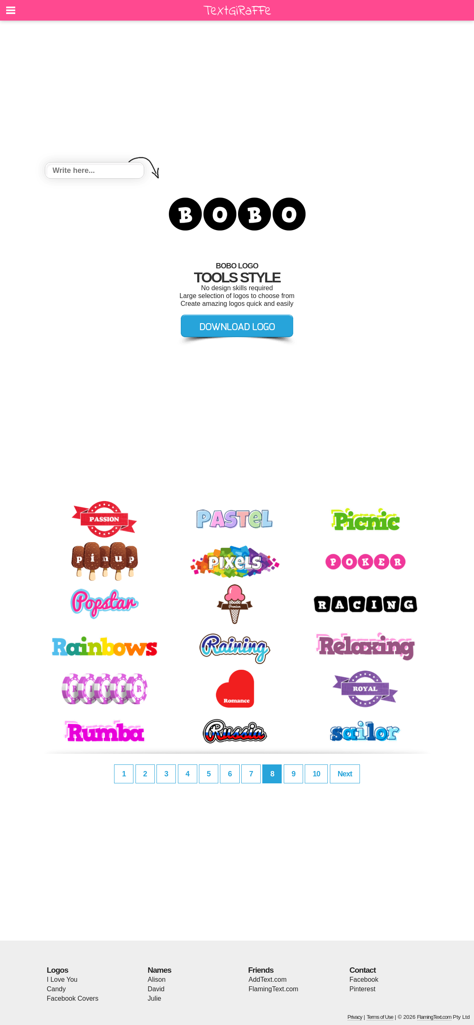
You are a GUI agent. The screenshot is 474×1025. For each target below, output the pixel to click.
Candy (56, 988)
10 (316, 774)
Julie (154, 998)
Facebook (364, 979)
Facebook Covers (72, 998)
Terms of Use (380, 1017)
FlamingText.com (274, 988)
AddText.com (268, 979)
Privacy (355, 1017)
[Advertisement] (237, 92)
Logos (57, 970)
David (156, 988)
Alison (157, 979)
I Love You (62, 979)
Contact (363, 970)
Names (159, 970)
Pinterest (363, 988)
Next (345, 774)
